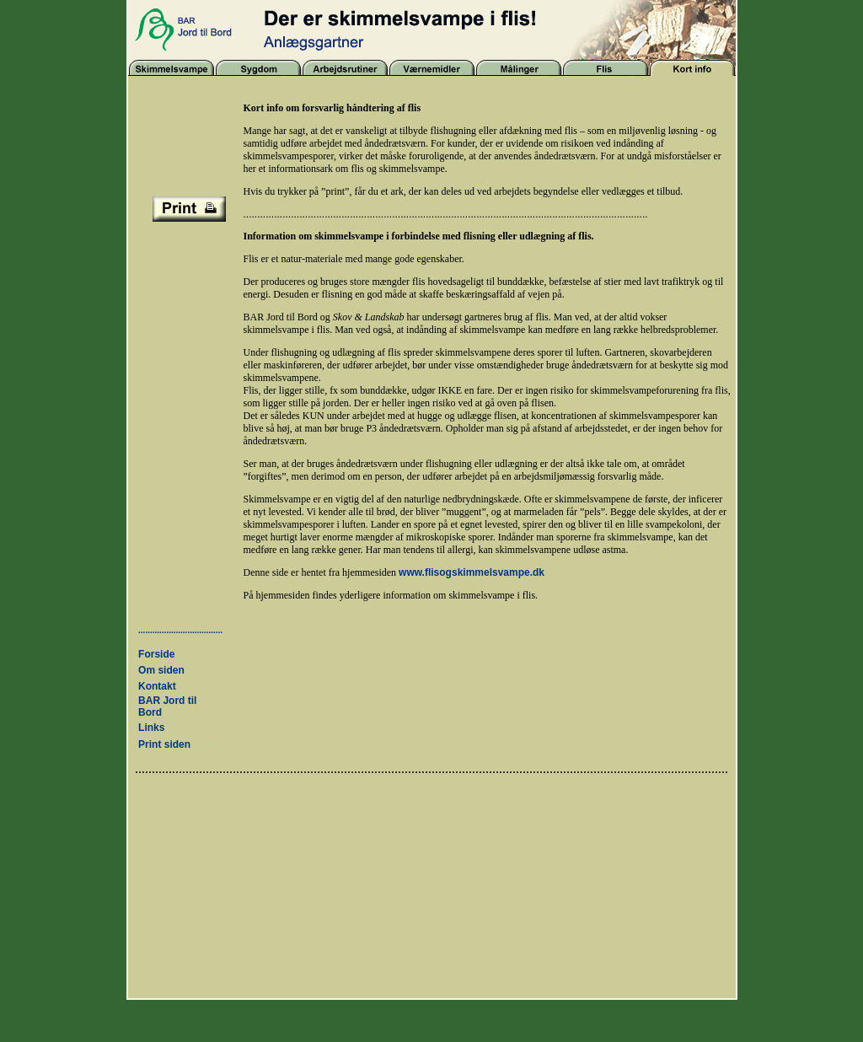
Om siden (161, 670)
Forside (156, 654)
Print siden (164, 744)
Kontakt (157, 686)
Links (151, 727)
